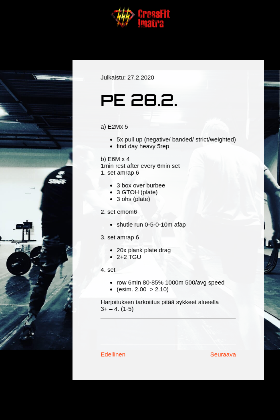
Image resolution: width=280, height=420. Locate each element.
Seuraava (223, 354)
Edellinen (113, 354)
